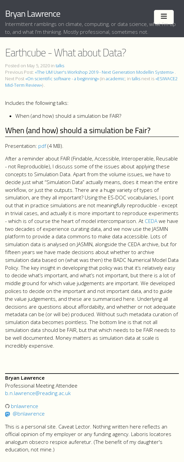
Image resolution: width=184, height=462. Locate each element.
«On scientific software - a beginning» (62, 79)
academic (115, 79)
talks (60, 66)
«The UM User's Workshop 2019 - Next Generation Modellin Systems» (104, 72)
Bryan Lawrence (32, 13)
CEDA (151, 221)
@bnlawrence (29, 413)
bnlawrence (21, 406)
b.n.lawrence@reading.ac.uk (38, 393)
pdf (42, 145)
